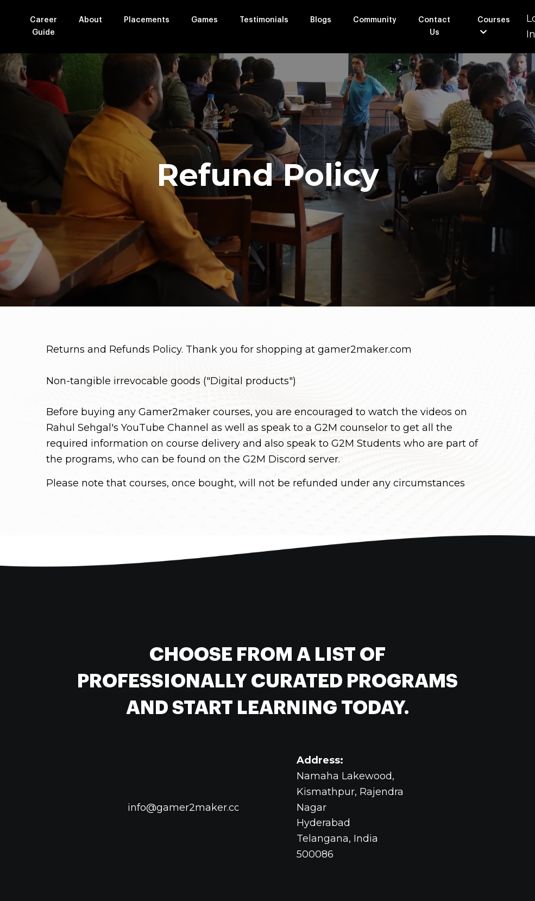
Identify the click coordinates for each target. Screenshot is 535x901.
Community (374, 20)
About (90, 20)
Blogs (320, 20)
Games (204, 20)
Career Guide (43, 26)
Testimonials (264, 20)
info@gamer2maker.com (189, 808)
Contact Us (434, 26)
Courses (493, 26)
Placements (146, 20)
